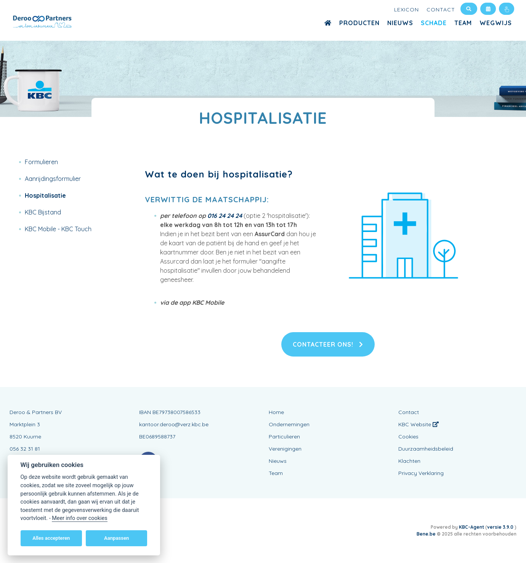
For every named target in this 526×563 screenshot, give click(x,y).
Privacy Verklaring (421, 473)
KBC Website (418, 424)
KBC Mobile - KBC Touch (58, 229)
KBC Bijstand (43, 212)
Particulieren (284, 436)
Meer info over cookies (79, 518)
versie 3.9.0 (501, 527)
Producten (359, 23)
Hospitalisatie (45, 195)
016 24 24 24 (224, 215)
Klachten (409, 460)
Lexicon (406, 9)
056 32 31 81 (25, 448)
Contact (441, 9)
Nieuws (400, 23)
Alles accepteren (51, 538)
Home (276, 412)
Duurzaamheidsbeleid (425, 448)
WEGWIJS (495, 23)
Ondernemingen (289, 424)
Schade (434, 23)
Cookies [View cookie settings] (408, 436)
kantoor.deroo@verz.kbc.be (173, 424)
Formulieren (41, 162)
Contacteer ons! (328, 344)
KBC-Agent (471, 527)
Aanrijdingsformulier (53, 178)
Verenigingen (285, 448)
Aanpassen (116, 538)
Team (463, 23)
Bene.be (426, 534)
